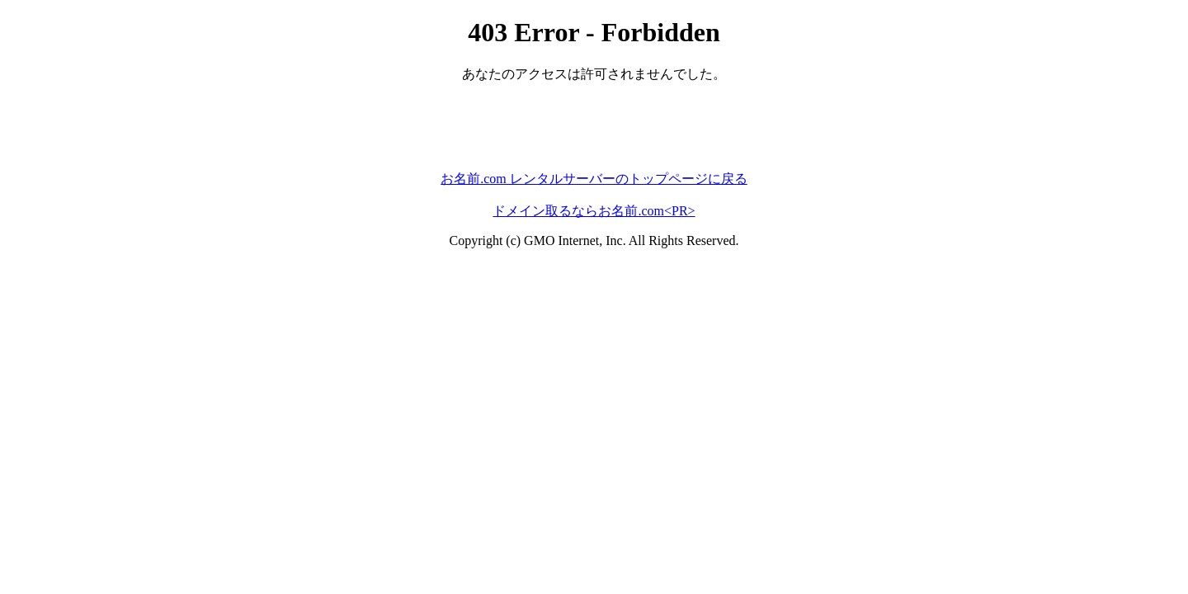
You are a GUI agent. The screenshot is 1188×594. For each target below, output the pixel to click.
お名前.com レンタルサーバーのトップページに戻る (594, 179)
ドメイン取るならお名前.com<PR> (594, 211)
